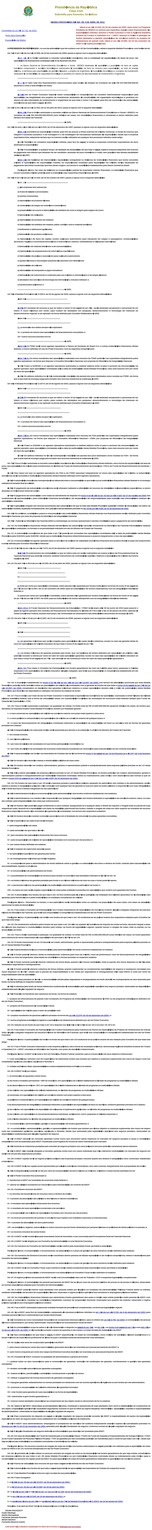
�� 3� (22, 553)
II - (19, 641)
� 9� (21, 94)
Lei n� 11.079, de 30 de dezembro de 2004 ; (89, 1015)
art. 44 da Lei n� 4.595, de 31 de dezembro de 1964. (106, 508)
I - (19, 187)
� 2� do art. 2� (21, 1492)
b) (19, 586)
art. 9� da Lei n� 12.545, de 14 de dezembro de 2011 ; (38, 1496)
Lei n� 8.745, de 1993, (115, 1320)
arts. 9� (145, 1327)
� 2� (21, 308)
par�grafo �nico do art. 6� (25, 1501)
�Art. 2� (22, 112)
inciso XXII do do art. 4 (22, 778)
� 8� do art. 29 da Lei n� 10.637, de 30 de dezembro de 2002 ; (40, 1482)
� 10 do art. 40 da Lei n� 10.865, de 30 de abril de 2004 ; (38, 1487)
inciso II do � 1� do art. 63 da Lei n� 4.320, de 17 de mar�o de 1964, (114, 495)
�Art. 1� (22, 58)
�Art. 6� (22, 346)
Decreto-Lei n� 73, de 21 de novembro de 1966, (24, 1426)
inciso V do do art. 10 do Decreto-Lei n (107, 753)
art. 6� (101, 1327)
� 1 (20, 83)
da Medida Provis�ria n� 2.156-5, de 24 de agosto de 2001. (82, 1501)
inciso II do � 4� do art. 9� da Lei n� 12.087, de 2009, (71, 682)
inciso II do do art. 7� (122, 1327)
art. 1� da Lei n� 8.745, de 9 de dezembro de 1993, (121, 1312)
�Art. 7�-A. (24, 358)
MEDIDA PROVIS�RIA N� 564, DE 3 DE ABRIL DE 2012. (78, 22)
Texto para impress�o (15, 35)
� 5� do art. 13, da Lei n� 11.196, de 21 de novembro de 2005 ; (62, 1492)
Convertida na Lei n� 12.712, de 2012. (19, 30)
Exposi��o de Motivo (15, 40)
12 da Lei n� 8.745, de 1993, (15, 1330)
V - (19, 327)
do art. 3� (85, 1327)
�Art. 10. (22, 668)
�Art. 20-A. (23, 608)
